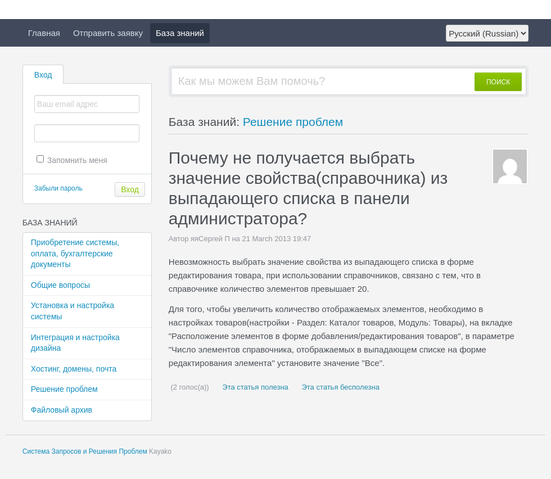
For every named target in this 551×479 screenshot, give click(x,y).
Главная (44, 33)
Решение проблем (64, 389)
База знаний (180, 33)
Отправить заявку (108, 33)
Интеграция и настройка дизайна (75, 343)
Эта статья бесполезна (340, 387)
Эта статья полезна (254, 387)
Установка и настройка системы (72, 311)
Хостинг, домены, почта (73, 368)
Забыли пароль (58, 188)
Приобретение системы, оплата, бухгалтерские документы (75, 253)
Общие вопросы (60, 285)
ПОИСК (498, 82)
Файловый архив (61, 409)
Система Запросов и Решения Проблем (84, 451)
